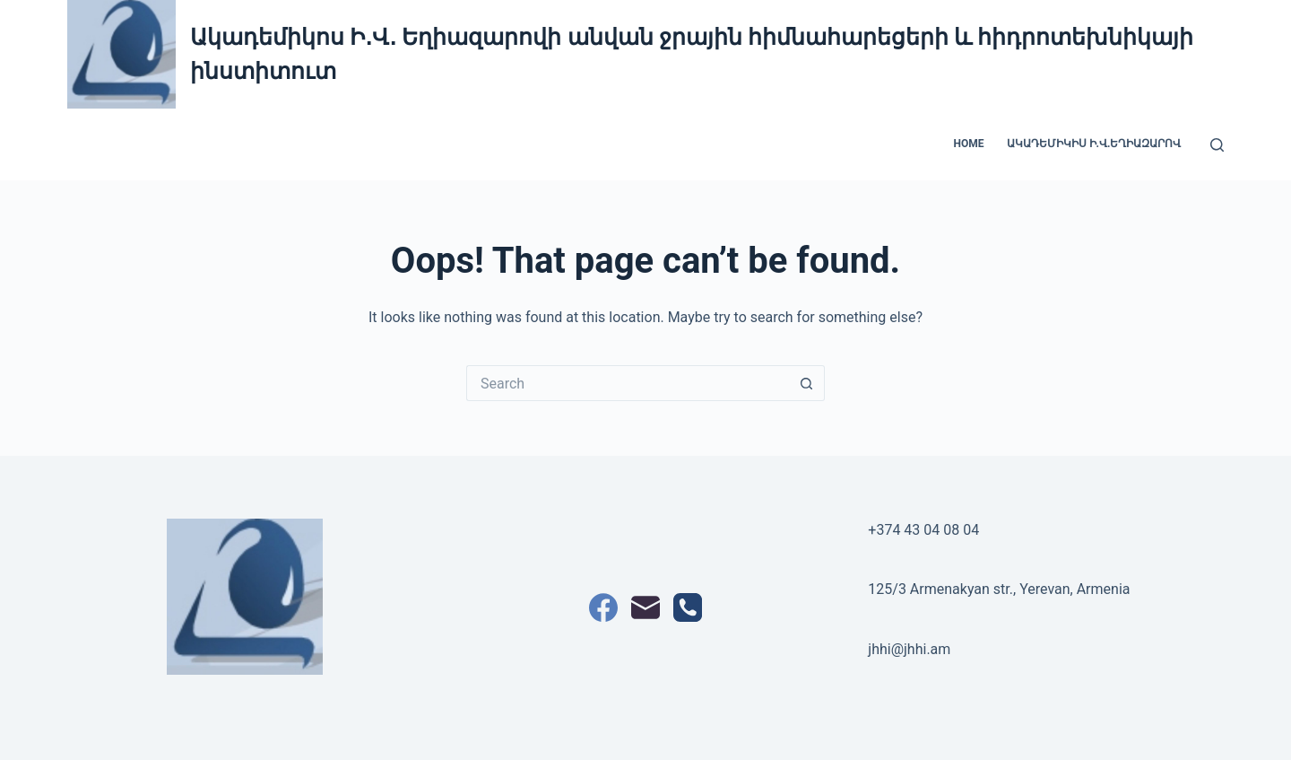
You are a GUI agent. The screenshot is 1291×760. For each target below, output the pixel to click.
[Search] (1217, 145)
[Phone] (687, 607)
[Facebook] (603, 607)
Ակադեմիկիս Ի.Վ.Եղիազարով (1094, 143)
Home (969, 143)
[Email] (645, 607)
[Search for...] (627, 383)
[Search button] (807, 383)
